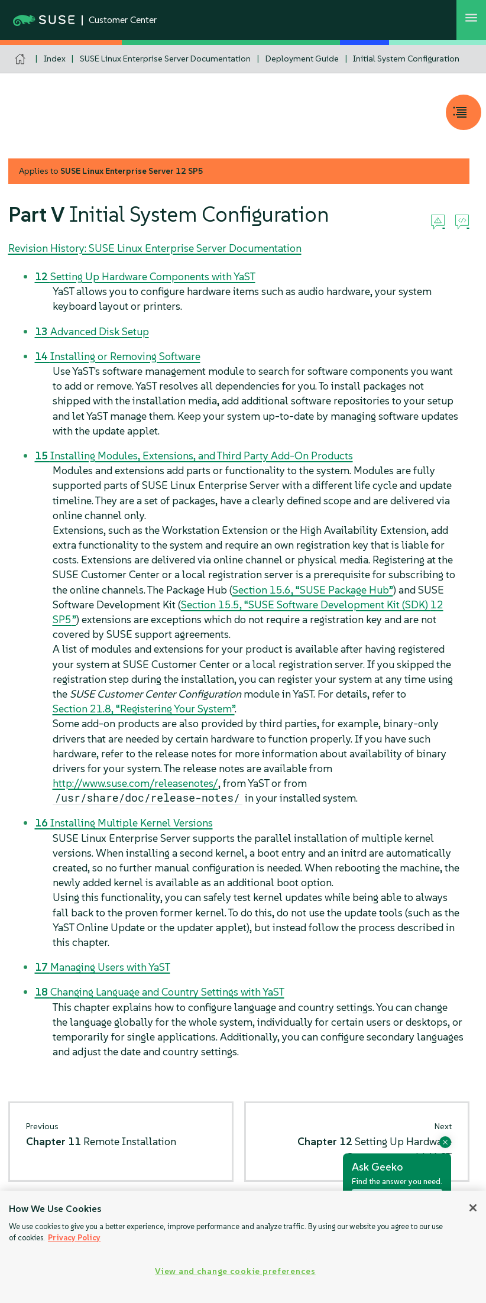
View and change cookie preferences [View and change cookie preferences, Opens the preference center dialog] (235, 1271)
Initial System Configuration (406, 58)
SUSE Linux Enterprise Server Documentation (165, 58)
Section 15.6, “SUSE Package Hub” (312, 590)
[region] (243, 1247)
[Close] (473, 1208)
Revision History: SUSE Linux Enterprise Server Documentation (155, 248)
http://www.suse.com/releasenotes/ (135, 783)
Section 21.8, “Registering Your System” (144, 708)
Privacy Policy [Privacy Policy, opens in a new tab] (74, 1238)
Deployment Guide (302, 58)
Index (55, 58)
